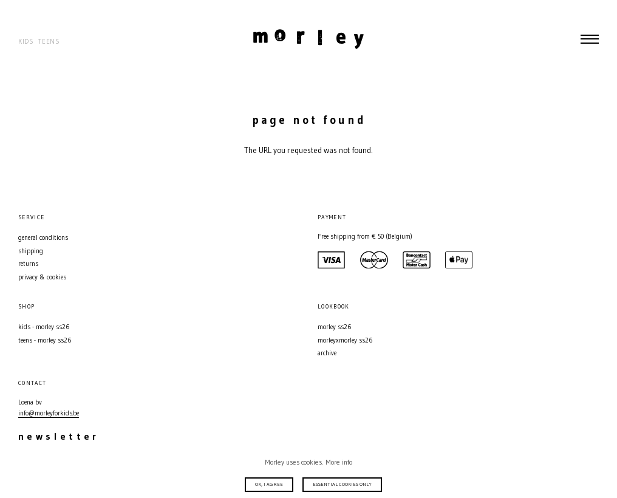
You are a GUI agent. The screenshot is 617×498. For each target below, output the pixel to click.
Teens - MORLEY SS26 (44, 340)
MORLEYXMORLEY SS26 (345, 340)
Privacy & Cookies (42, 277)
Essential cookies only (342, 484)
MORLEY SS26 (334, 327)
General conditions (43, 238)
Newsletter (59, 436)
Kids (26, 42)
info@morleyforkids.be (48, 413)
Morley (308, 39)
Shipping (30, 251)
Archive (327, 353)
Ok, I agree (269, 484)
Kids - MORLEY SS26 (43, 327)
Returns (28, 264)
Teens (49, 42)
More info (339, 462)
